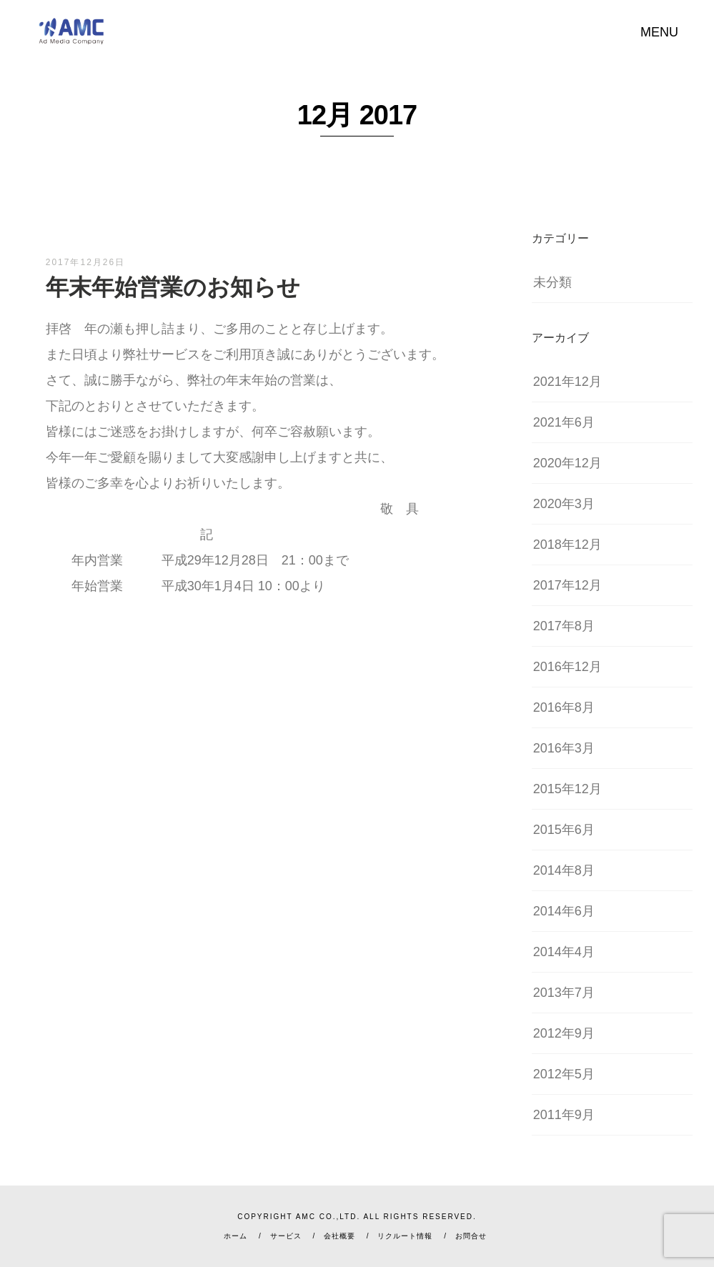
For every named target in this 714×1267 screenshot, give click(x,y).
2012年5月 (564, 1074)
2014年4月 (564, 952)
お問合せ (471, 1236)
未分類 (552, 282)
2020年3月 (564, 504)
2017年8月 (564, 626)
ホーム (235, 1236)
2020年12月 (567, 463)
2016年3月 (564, 748)
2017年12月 (567, 585)
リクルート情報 (404, 1236)
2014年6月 (564, 911)
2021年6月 (564, 422)
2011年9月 (564, 1115)
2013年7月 (564, 992)
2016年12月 (567, 667)
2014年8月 (564, 870)
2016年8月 (564, 707)
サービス (286, 1236)
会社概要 (339, 1236)
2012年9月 (564, 1033)
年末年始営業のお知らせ (173, 287)
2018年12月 (567, 544)
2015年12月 (567, 789)
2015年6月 (564, 830)
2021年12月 (567, 381)
